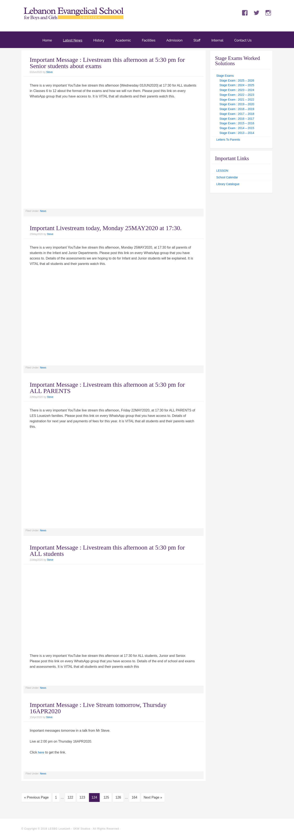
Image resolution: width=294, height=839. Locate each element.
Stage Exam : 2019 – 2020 (236, 104)
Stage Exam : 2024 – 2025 (236, 85)
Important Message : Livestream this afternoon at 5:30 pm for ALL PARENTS (107, 387)
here (41, 752)
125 (106, 797)
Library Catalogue (228, 184)
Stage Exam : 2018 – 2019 (236, 109)
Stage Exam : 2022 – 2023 (236, 94)
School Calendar (227, 177)
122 (70, 797)
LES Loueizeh (73, 19)
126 (118, 797)
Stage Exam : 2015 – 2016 (236, 123)
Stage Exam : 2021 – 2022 (236, 99)
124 (94, 797)
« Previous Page (36, 797)
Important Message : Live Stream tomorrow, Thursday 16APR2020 (98, 708)
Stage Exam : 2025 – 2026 (236, 80)
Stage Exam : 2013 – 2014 (236, 133)
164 (134, 797)
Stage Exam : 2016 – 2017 (236, 118)
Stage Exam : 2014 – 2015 (236, 128)
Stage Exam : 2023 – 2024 (236, 90)
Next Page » (153, 797)
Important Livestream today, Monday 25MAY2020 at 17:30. (106, 227)
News (43, 211)
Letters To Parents (228, 139)
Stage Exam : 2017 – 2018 (236, 113)
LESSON (222, 170)
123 (82, 797)
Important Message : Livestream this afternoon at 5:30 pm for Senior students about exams (107, 62)
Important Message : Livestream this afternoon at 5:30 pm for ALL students (107, 550)
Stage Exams (225, 75)
